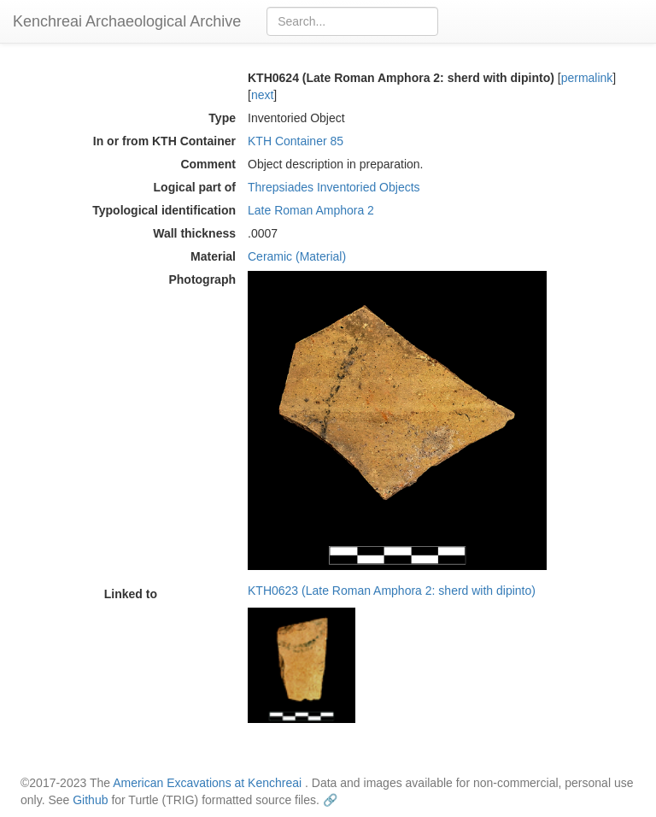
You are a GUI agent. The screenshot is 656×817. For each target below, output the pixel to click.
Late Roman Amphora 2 (311, 210)
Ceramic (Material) (297, 256)
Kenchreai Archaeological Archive (127, 21)
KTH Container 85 (295, 141)
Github (90, 800)
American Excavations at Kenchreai (207, 783)
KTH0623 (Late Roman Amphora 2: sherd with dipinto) (392, 590)
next (262, 95)
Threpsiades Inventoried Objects (334, 187)
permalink (587, 78)
